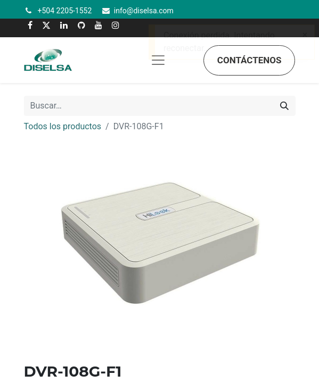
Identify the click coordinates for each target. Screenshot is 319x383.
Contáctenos (249, 60)
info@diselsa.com (144, 10)
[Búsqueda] (284, 106)
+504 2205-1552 (65, 10)
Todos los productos (63, 126)
